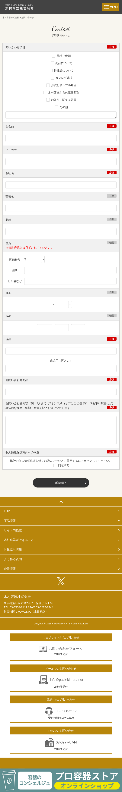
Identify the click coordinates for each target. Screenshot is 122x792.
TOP (7, 511)
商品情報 (10, 520)
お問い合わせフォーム (66, 649)
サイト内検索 (13, 530)
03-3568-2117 (66, 711)
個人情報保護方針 (30, 460)
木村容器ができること (19, 539)
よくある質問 (13, 559)
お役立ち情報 (13, 549)
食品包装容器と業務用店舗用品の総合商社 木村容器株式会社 (19, 7)
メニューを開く (110, 7)
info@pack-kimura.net (66, 680)
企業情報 (10, 568)
